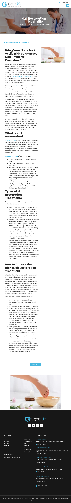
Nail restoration (10, 140)
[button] (67, 5)
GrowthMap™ (36, 500)
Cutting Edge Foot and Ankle (21, 76)
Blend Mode (58, 498)
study (17, 86)
